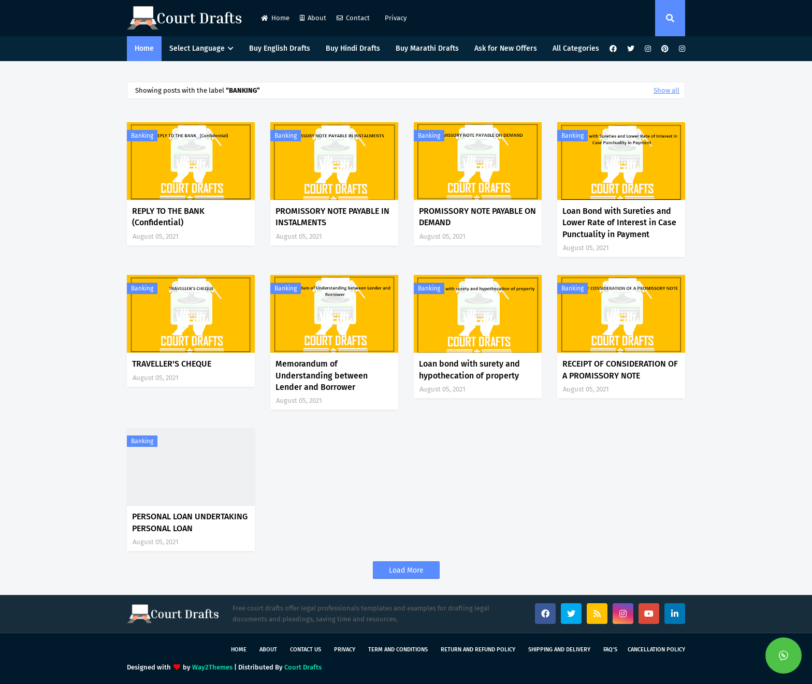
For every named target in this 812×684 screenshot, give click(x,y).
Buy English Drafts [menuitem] (279, 48)
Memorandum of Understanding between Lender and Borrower (322, 375)
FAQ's (610, 649)
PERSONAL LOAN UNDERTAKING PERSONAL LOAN (190, 522)
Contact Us (305, 649)
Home (275, 18)
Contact (353, 18)
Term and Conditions (398, 649)
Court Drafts (303, 667)
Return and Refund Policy (478, 649)
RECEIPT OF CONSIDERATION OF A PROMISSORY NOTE (620, 369)
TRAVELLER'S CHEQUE (171, 364)
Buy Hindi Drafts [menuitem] (353, 48)
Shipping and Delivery (559, 649)
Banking (142, 135)
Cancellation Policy (656, 649)
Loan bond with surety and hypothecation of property (469, 369)
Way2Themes (212, 667)
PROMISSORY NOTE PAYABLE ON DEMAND (477, 216)
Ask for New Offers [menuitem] (505, 48)
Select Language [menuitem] (197, 48)
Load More (406, 570)
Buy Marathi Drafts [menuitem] (427, 48)
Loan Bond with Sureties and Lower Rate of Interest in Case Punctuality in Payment (619, 222)
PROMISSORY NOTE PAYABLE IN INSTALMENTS (332, 216)
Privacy (395, 18)
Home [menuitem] (144, 48)
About (313, 18)
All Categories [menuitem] (576, 48)
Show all (666, 90)
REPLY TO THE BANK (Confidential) (168, 216)
